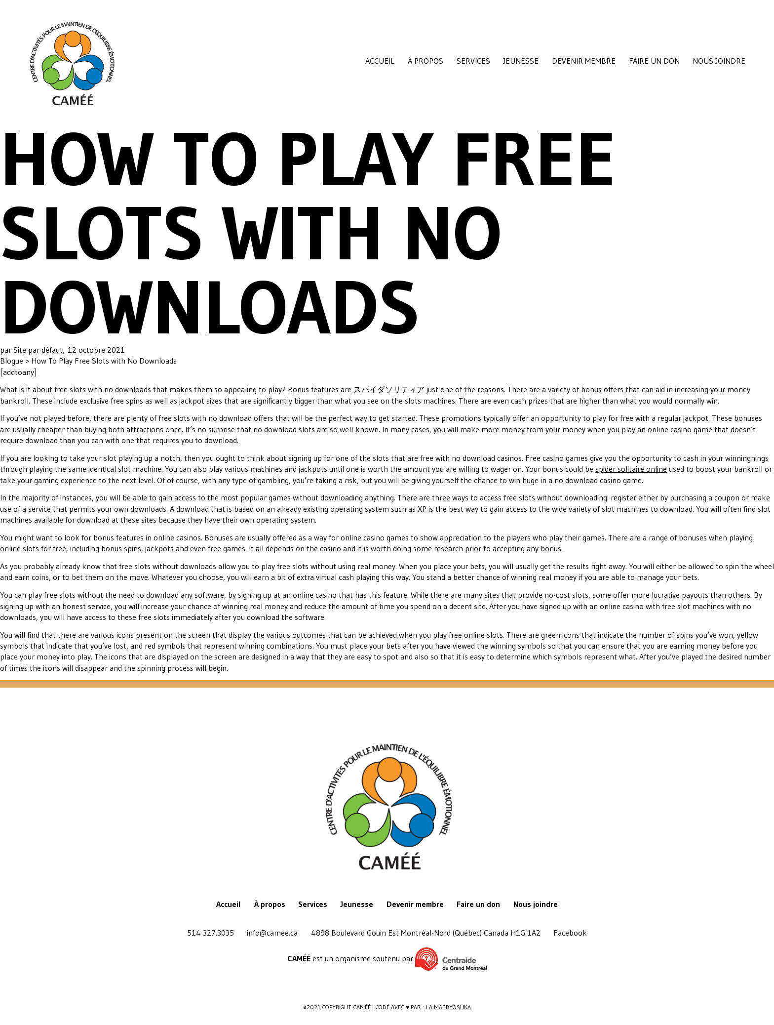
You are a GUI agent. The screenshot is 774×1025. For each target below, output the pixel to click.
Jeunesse (521, 61)
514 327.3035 (210, 933)
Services (473, 61)
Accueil (379, 61)
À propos (425, 61)
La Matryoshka (448, 1007)
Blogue (12, 361)
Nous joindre (719, 61)
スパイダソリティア (389, 389)
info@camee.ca (272, 933)
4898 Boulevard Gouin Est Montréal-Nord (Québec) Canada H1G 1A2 (426, 933)
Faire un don (654, 61)
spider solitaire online (631, 469)
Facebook (570, 933)
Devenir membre (584, 61)
